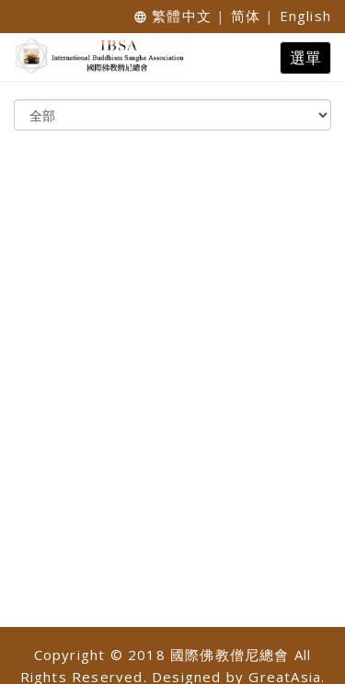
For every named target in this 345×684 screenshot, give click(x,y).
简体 (245, 15)
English (305, 15)
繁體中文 (182, 15)
